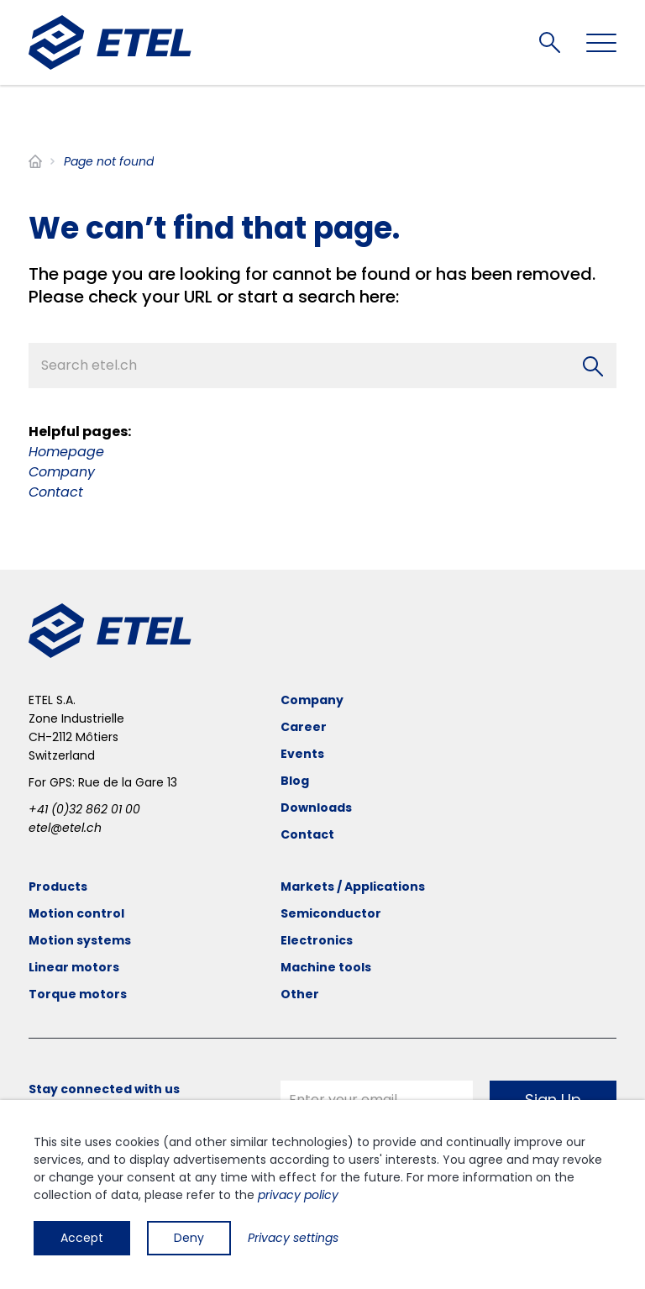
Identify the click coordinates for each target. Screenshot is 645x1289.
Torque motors (78, 994)
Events (302, 753)
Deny (189, 1237)
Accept (81, 1237)
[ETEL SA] (110, 42)
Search (549, 42)
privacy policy (298, 1194)
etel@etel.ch (65, 827)
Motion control (76, 913)
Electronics (317, 940)
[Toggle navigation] (601, 42)
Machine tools (326, 967)
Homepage (66, 451)
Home (35, 161)
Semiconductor (331, 913)
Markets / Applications (353, 886)
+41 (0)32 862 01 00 (84, 809)
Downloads (316, 807)
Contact (56, 492)
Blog (295, 780)
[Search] (592, 366)
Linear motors (74, 967)
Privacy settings (293, 1237)
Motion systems (80, 940)
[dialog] (322, 1194)
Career (304, 726)
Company (62, 471)
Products (58, 886)
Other (300, 994)
